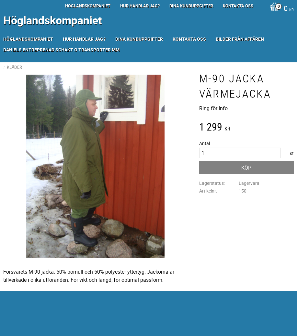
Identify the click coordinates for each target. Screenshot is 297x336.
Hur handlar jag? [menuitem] (140, 6)
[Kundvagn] (280, 9)
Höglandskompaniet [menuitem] (87, 6)
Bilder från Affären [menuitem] (240, 39)
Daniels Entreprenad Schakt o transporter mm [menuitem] (61, 50)
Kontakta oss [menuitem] (238, 6)
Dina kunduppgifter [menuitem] (191, 6)
